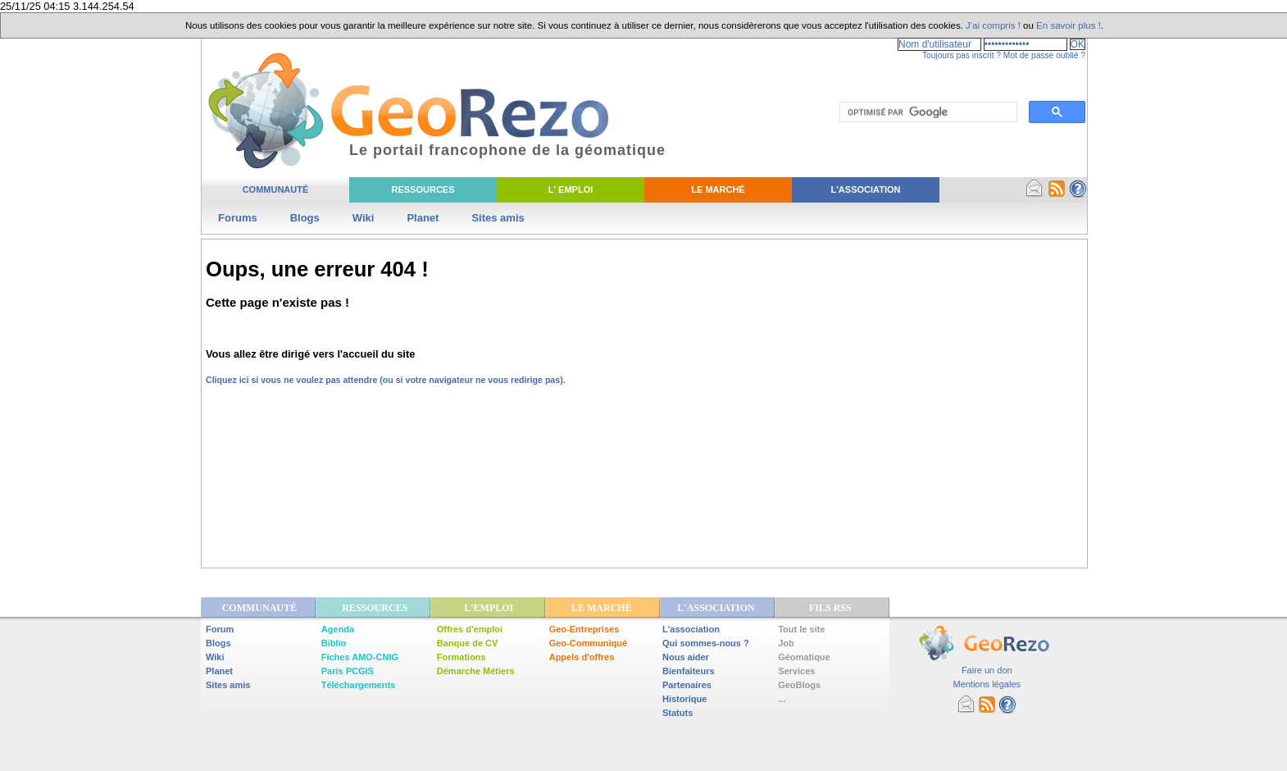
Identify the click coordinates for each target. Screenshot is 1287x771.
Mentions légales (987, 684)
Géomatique (804, 657)
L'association (691, 629)
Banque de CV (467, 643)
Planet (423, 218)
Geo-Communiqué (588, 643)
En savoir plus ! (1068, 25)
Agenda (337, 629)
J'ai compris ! (993, 25)
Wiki (363, 218)
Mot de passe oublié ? (1044, 55)
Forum (220, 629)
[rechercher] (927, 112)
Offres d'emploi (470, 629)
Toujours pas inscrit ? (961, 55)
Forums (237, 218)
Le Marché (717, 189)
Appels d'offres (582, 657)
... (781, 699)
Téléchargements (358, 685)
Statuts (677, 713)
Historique (684, 699)
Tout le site (801, 629)
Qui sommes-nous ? (705, 643)
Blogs (305, 218)
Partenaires (687, 685)
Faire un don (987, 670)
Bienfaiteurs (688, 671)
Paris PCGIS (347, 671)
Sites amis (497, 218)
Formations (461, 657)
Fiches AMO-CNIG (359, 657)
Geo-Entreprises (584, 629)
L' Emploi (570, 189)
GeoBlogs (799, 685)
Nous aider (685, 657)
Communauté (276, 189)
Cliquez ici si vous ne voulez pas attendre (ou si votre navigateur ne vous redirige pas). (386, 380)
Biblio (334, 643)
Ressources (422, 189)
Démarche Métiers (476, 671)
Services (796, 671)
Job (786, 643)
